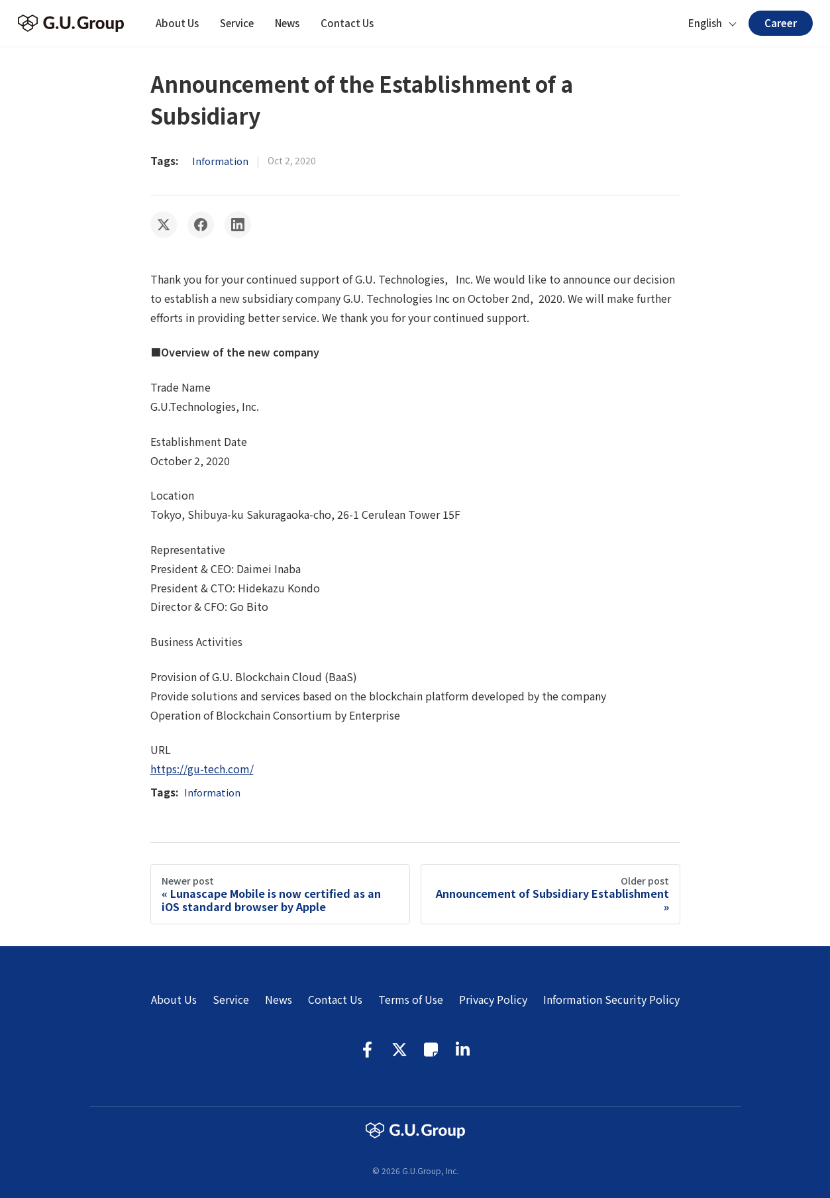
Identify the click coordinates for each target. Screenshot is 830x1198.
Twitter (399, 1050)
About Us (177, 23)
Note (431, 1050)
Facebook (368, 1050)
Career (780, 23)
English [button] (705, 23)
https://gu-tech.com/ (202, 769)
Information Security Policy (611, 999)
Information (220, 161)
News (287, 23)
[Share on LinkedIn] (238, 224)
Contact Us (347, 23)
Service (237, 23)
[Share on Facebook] (200, 224)
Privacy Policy (493, 999)
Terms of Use (410, 999)
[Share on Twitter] (163, 224)
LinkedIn (463, 1050)
